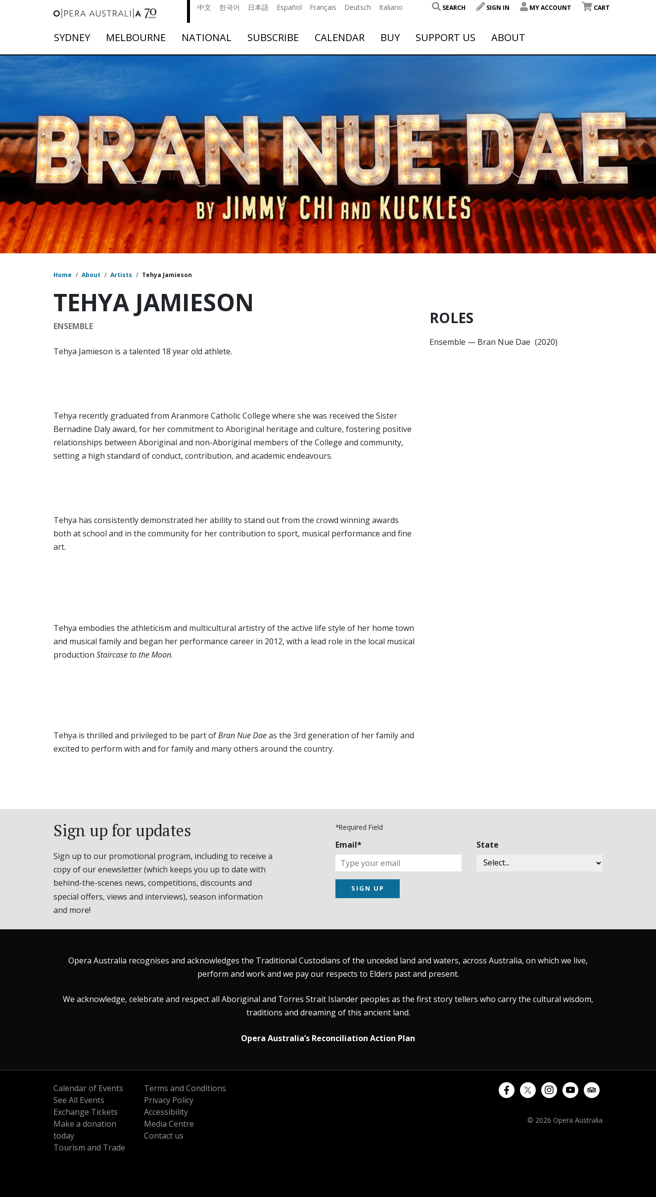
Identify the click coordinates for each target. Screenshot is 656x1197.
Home (62, 275)
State (487, 844)
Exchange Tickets (85, 1111)
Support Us (445, 38)
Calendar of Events (88, 1088)
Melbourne (136, 38)
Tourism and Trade (89, 1147)
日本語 (258, 7)
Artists (121, 275)
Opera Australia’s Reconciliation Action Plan (328, 1038)
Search (449, 7)
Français (323, 7)
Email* (348, 844)
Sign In (493, 7)
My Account (545, 7)
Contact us (164, 1135)
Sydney (72, 38)
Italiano (391, 7)
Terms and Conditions (185, 1088)
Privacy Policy (168, 1100)
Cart (596, 7)
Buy (390, 38)
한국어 (229, 7)
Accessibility (166, 1111)
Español (289, 7)
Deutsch (357, 7)
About (508, 38)
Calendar (340, 38)
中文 (204, 7)
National (207, 38)
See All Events (78, 1100)
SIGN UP (367, 888)
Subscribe (273, 38)
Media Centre (169, 1123)
